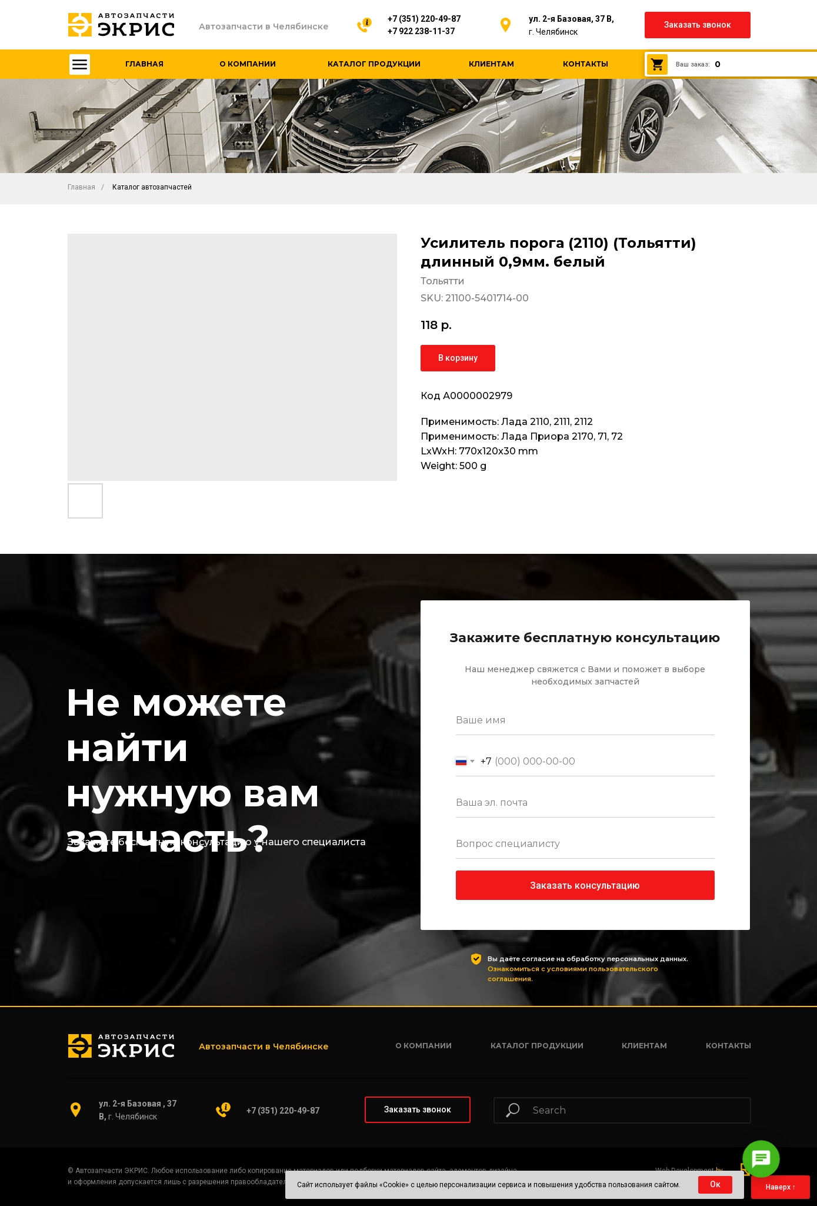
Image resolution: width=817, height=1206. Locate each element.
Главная (81, 187)
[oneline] (585, 844)
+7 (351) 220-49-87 (424, 19)
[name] (585, 720)
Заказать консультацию (585, 885)
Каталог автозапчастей (152, 187)
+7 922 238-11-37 (421, 31)
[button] (698, 25)
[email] (585, 803)
